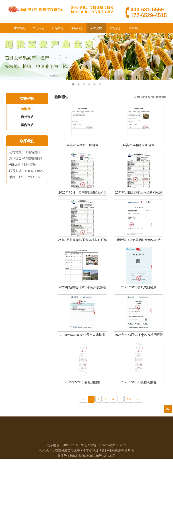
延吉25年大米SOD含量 (84, 145)
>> (139, 399)
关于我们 (38, 28)
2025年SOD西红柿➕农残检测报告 (139, 335)
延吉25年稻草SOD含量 (140, 145)
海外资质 (27, 117)
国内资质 (27, 125)
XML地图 (109, 465)
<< (84, 399)
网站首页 (19, 28)
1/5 (130, 399)
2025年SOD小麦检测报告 (83, 382)
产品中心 (58, 28)
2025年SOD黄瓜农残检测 (140, 287)
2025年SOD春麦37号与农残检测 (83, 335)
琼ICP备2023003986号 (86, 465)
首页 (137, 97)
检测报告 (27, 109)
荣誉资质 (96, 28)
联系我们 (134, 28)
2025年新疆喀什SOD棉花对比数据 (84, 287)
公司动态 (115, 28)
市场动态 (77, 28)
